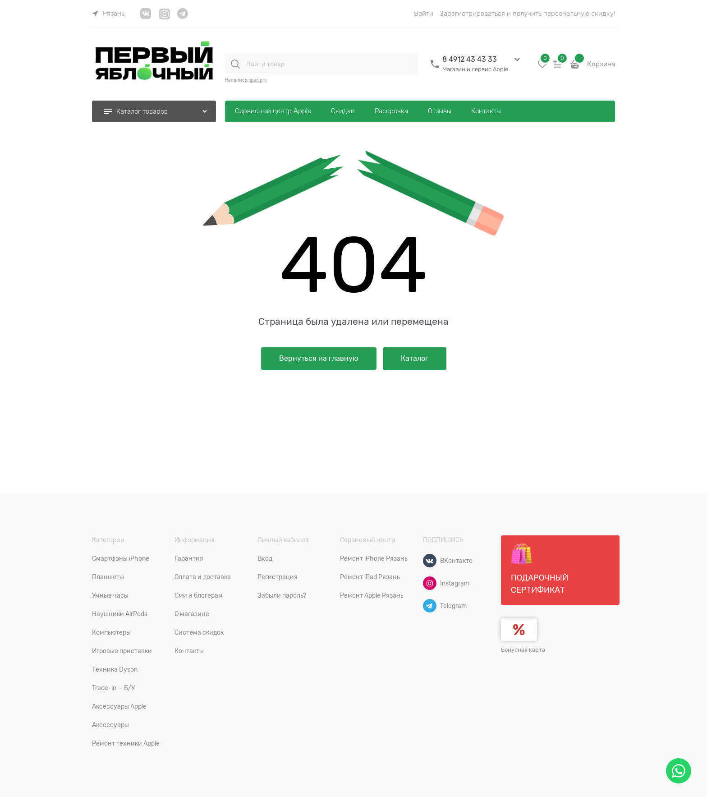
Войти (423, 13)
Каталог (414, 359)
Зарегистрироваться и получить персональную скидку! (527, 13)
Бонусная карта (523, 649)
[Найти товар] (235, 64)
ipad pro (258, 80)
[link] (108, 13)
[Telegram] (429, 606)
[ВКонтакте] (429, 560)
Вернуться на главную (318, 359)
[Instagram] (429, 583)
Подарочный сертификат (539, 568)
